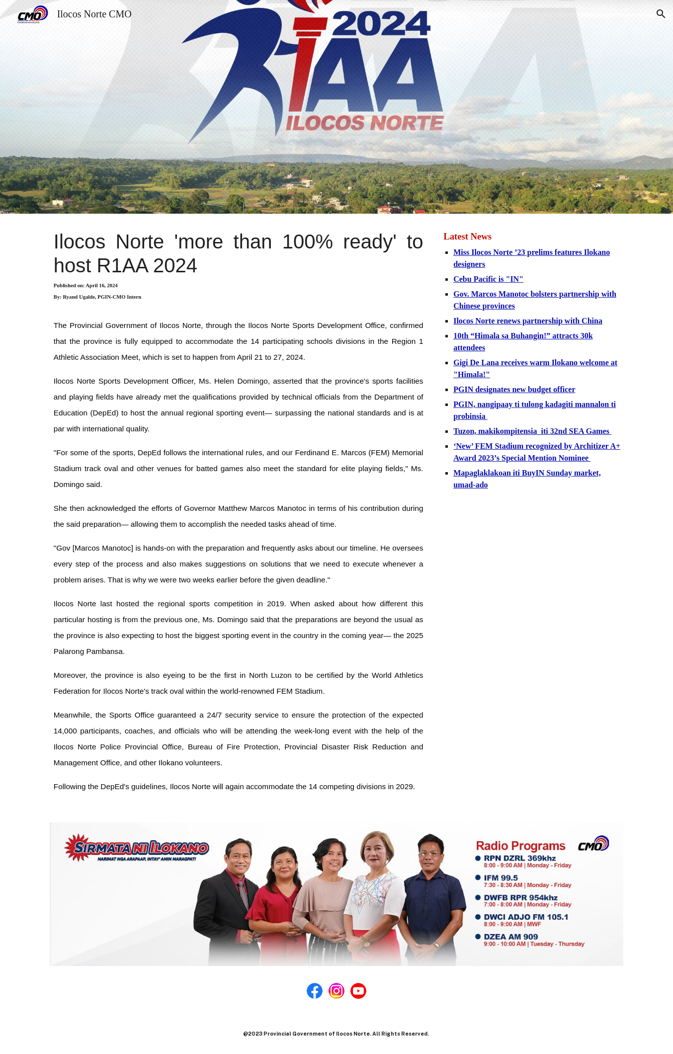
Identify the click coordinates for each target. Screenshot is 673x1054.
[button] (661, 14)
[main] (238, 512)
